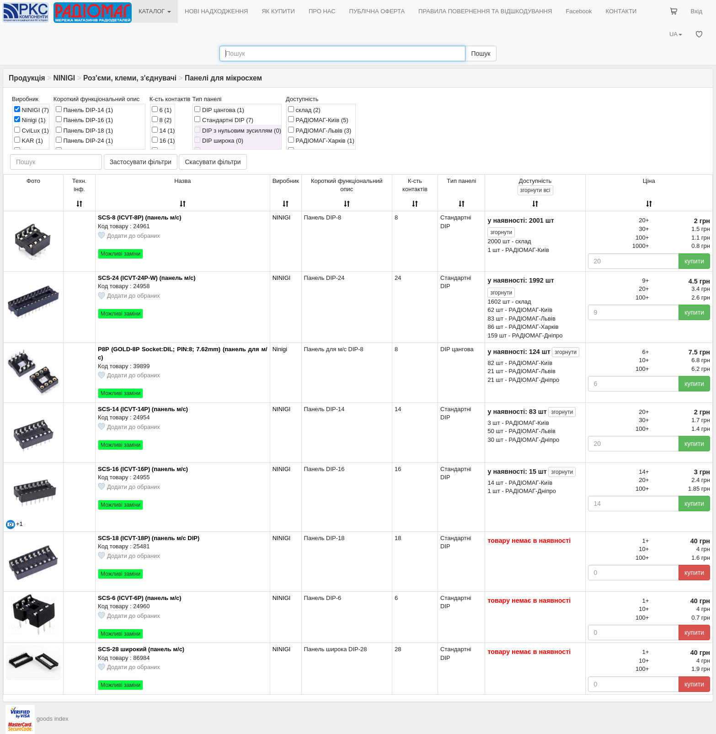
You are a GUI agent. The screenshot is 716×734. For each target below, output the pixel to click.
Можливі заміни (120, 254)
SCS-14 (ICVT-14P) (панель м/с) (143, 409)
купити (694, 261)
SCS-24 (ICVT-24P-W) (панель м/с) (147, 277)
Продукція (27, 78)
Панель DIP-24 (84, 140)
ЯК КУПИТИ (278, 11)
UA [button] (675, 34)
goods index (53, 718)
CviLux (31, 130)
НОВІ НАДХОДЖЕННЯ (216, 11)
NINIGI (64, 78)
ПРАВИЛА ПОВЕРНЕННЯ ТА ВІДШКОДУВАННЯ (485, 11)
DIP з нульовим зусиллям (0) (237, 130)
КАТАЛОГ (155, 11)
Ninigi (30, 119)
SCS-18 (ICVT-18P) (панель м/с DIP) (148, 538)
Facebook (579, 11)
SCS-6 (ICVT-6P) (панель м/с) (139, 598)
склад (304, 109)
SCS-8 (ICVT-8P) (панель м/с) (139, 217)
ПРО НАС (322, 11)
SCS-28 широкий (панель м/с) (141, 649)
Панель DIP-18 (84, 130)
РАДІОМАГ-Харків (321, 140)
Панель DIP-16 (84, 119)
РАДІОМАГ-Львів (319, 130)
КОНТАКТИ (620, 11)
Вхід (697, 11)
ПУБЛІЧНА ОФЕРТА (377, 11)
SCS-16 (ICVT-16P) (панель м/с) (143, 469)
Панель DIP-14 (84, 109)
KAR (28, 140)
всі (535, 190)
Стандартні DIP (223, 119)
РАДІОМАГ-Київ (318, 119)
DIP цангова (219, 109)
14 (163, 130)
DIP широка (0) (218, 140)
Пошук (480, 53)
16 (163, 140)
